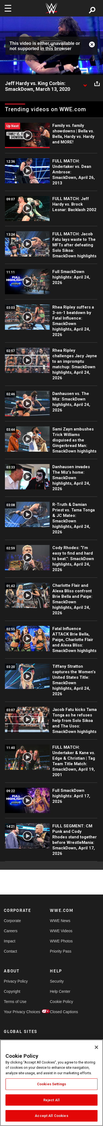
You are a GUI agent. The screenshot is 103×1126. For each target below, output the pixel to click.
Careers (11, 931)
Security (57, 981)
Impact (9, 941)
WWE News (60, 920)
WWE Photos (61, 941)
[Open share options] (97, 84)
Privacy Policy (15, 981)
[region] (51, 1083)
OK (51, 45)
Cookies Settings (51, 1084)
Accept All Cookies (51, 1116)
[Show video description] (85, 84)
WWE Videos (61, 931)
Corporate (12, 920)
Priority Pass (60, 951)
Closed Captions (61, 1012)
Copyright (12, 991)
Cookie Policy (61, 1001)
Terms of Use (15, 1001)
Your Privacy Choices (15, 1012)
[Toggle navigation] (8, 8)
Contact (10, 951)
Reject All (51, 1100)
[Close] (96, 1047)
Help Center (60, 991)
